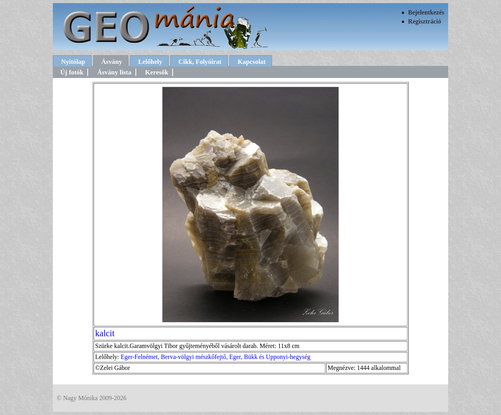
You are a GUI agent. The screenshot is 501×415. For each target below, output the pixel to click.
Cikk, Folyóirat (200, 61)
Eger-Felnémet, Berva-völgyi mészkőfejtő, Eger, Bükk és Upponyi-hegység (215, 356)
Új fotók (71, 72)
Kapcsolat (252, 61)
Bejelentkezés (426, 12)
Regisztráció (424, 21)
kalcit (105, 333)
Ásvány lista (114, 72)
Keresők (156, 72)
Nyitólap (73, 61)
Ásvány (111, 61)
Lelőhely (150, 61)
